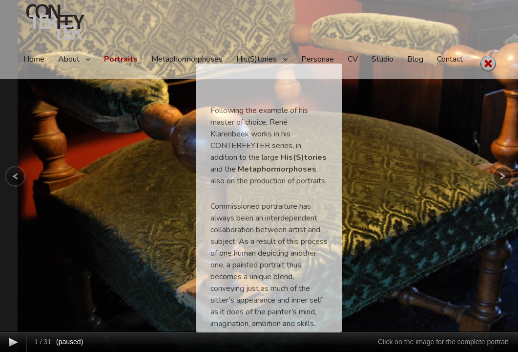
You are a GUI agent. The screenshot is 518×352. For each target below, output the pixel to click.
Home (33, 59)
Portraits (121, 59)
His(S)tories (256, 59)
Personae (317, 59)
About (69, 59)
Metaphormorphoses (187, 59)
